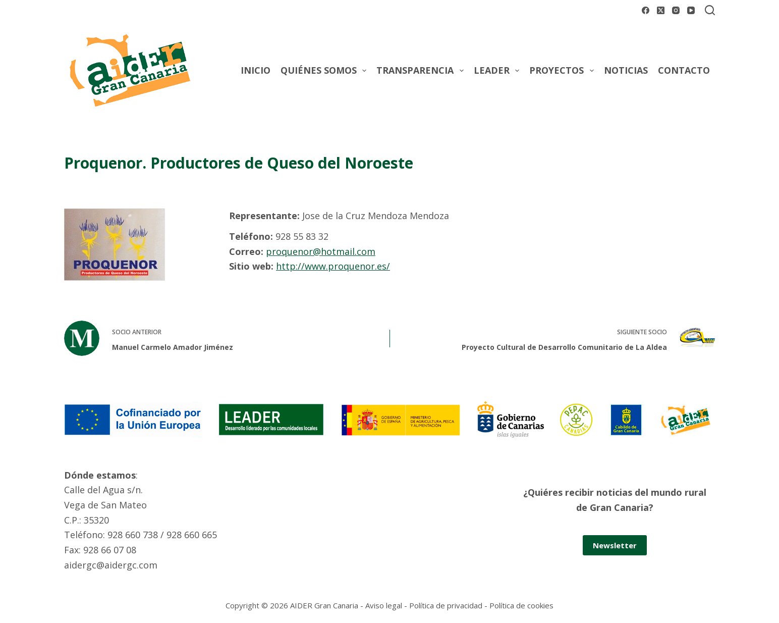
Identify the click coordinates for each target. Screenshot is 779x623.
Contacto (684, 70)
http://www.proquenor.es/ (333, 266)
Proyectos (563, 70)
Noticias (626, 70)
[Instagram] (676, 10)
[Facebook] (645, 10)
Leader (499, 70)
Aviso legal (383, 605)
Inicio (255, 70)
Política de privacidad (445, 605)
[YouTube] (691, 10)
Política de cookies (521, 605)
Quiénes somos (326, 70)
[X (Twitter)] (660, 10)
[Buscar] (710, 10)
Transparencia (422, 70)
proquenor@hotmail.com (320, 251)
